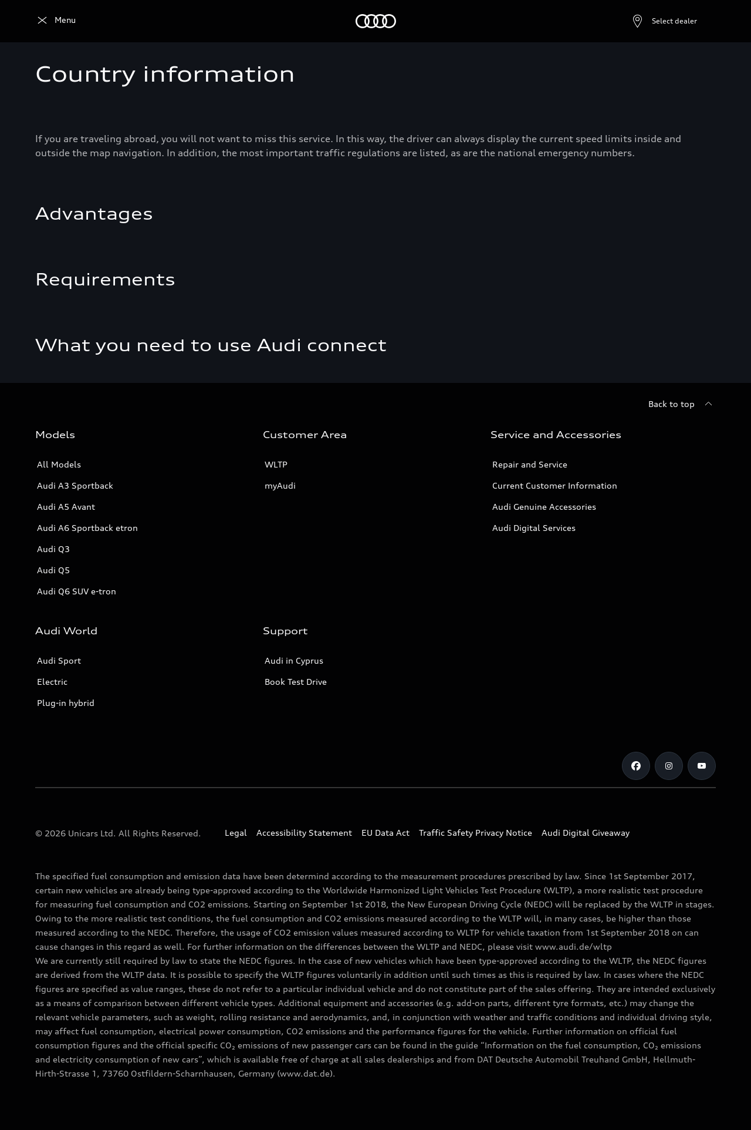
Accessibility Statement (304, 833)
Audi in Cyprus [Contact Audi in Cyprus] (294, 660)
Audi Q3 (53, 549)
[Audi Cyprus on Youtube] (702, 766)
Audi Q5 (53, 570)
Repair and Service (529, 464)
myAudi (280, 485)
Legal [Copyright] (236, 833)
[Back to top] (682, 404)
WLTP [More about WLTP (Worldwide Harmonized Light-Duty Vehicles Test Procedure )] (276, 464)
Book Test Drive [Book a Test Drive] (296, 682)
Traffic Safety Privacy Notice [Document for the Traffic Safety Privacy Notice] (475, 833)
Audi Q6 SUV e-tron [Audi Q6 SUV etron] (76, 591)
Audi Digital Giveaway (586, 833)
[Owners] (215, 21)
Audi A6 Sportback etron (87, 528)
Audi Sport (59, 660)
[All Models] (112, 21)
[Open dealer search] (636, 21)
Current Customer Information (554, 485)
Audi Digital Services (534, 528)
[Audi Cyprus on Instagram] (669, 766)
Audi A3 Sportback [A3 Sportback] (75, 485)
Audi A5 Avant (66, 507)
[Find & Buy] (166, 21)
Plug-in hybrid (65, 703)
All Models (59, 464)
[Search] (702, 21)
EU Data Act (385, 833)
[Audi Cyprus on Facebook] (636, 766)
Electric (52, 682)
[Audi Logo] (55, 21)
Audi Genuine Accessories (544, 507)
